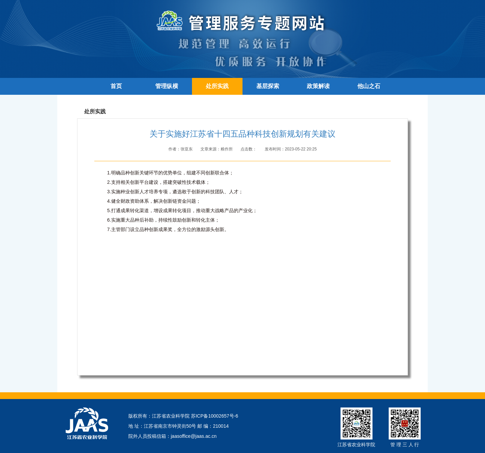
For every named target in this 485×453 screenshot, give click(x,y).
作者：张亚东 (181, 149)
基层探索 (267, 86)
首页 (116, 86)
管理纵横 (166, 86)
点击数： (249, 149)
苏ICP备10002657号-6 (214, 416)
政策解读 (318, 86)
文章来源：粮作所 (217, 149)
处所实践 (217, 86)
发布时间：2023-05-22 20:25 (291, 149)
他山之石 (368, 86)
